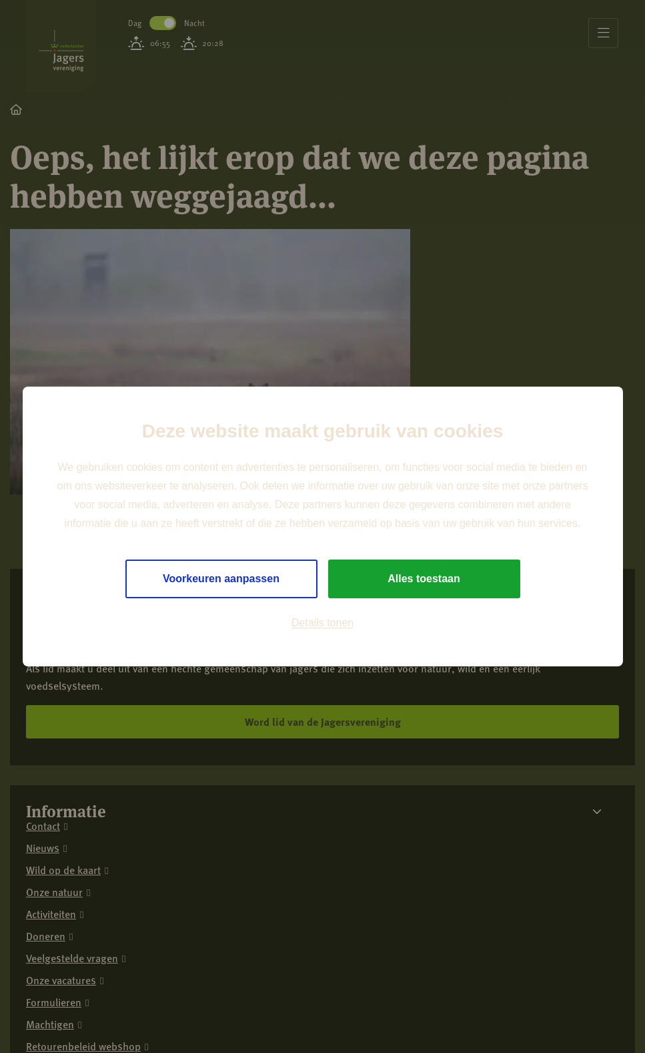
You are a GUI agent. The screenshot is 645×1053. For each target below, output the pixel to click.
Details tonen (322, 622)
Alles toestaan (424, 578)
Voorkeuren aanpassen (221, 578)
